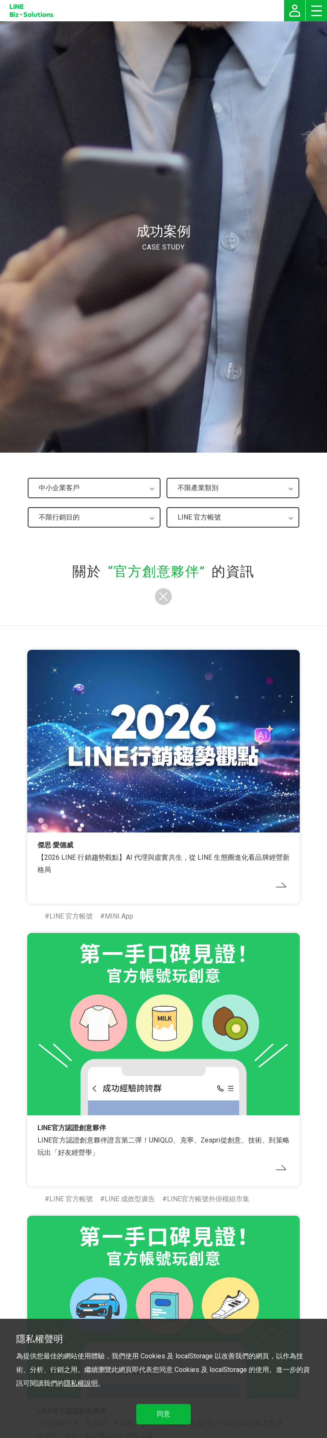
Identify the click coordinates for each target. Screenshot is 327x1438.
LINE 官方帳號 (71, 916)
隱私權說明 (81, 1383)
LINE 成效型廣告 (130, 1199)
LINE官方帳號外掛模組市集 (208, 1199)
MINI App (119, 916)
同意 (163, 1414)
